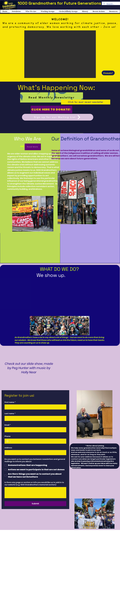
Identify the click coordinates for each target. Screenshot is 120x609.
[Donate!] (108, 73)
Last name (10, 413)
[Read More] (33, 147)
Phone (7, 436)
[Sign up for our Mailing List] (57, 117)
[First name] (35, 407)
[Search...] (110, 4)
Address (8, 448)
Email (8, 425)
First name (10, 402)
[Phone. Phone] (38, 441)
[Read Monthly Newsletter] (51, 97)
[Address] (35, 452)
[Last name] (35, 418)
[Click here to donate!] (51, 109)
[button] (60, 54)
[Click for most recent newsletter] (85, 102)
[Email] (35, 429)
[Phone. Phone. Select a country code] (8, 441)
